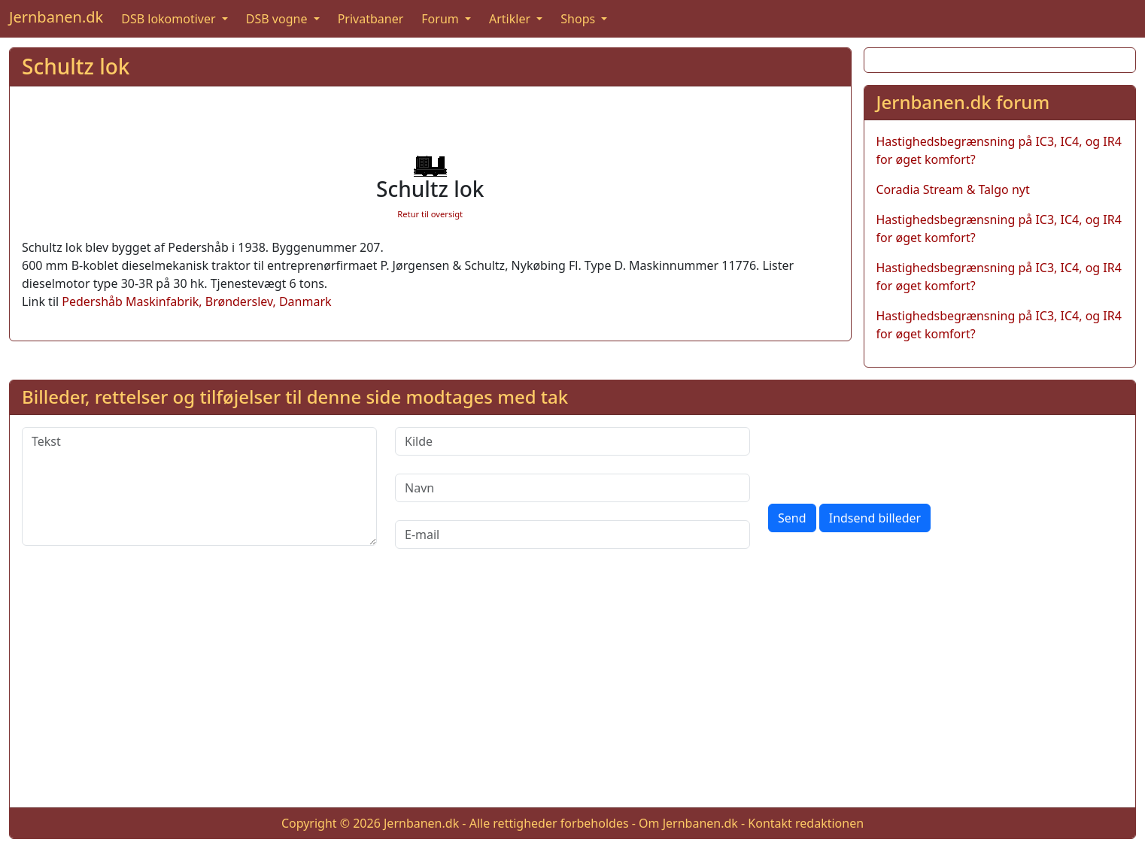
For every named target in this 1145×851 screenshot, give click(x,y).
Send (792, 518)
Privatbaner (371, 19)
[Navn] (572, 488)
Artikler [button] (511, 19)
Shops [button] (579, 19)
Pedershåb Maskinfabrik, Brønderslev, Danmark (196, 301)
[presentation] (882, 456)
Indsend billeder (875, 518)
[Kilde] (572, 441)
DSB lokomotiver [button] (170, 19)
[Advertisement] (572, 690)
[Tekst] (199, 486)
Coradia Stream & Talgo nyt (953, 189)
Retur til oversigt (430, 214)
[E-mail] (572, 534)
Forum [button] (441, 19)
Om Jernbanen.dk (688, 823)
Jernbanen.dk (56, 17)
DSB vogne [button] (278, 19)
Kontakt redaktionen (806, 823)
